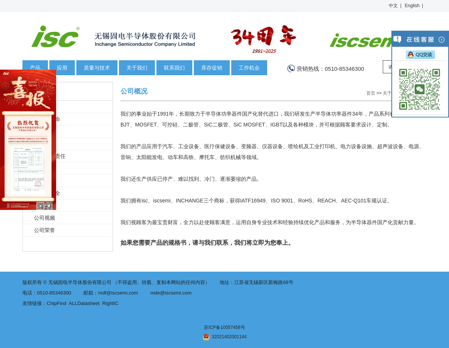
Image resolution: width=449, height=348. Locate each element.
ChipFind (56, 303)
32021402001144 (224, 337)
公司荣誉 (44, 230)
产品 (35, 68)
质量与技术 (97, 68)
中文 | (395, 5)
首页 (370, 93)
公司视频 (44, 218)
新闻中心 (44, 205)
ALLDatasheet (84, 303)
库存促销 (211, 68)
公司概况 (44, 107)
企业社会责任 (49, 156)
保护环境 (44, 168)
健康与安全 (47, 193)
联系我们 (174, 68)
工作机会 (249, 68)
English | (414, 5)
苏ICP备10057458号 (224, 327)
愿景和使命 (47, 119)
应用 (62, 68)
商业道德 (44, 181)
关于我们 (136, 68)
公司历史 (44, 131)
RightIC (110, 303)
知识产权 (44, 144)
